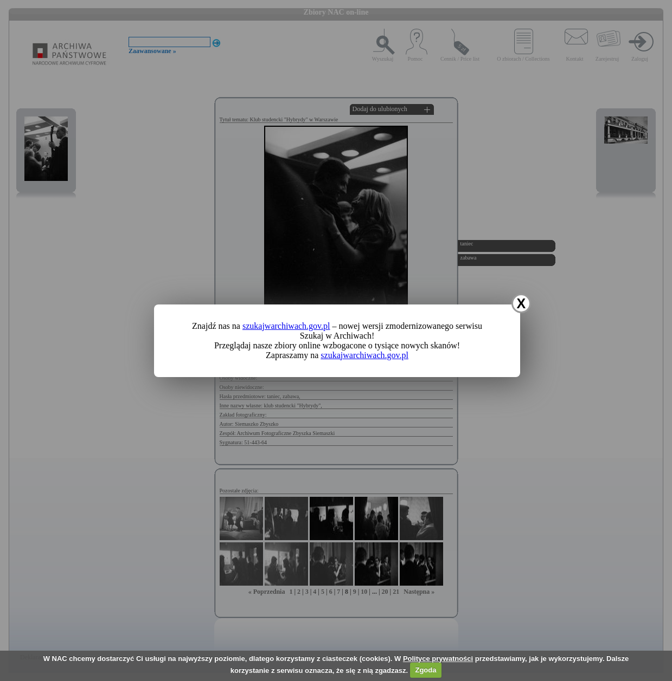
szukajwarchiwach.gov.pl (286, 325)
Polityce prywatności (438, 658)
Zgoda (425, 670)
